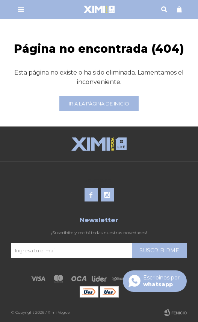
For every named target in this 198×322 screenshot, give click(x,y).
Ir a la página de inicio (99, 104)
